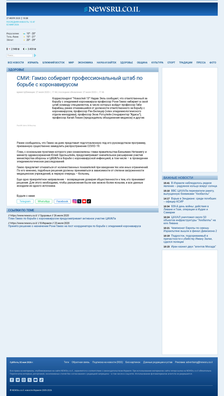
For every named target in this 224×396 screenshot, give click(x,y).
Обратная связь (81, 362)
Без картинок (133, 362)
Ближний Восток (54, 62)
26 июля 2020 (61, 215)
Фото (212, 62)
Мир (71, 62)
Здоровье (126, 62)
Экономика (85, 62)
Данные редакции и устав (157, 362)
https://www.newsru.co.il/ (24, 215)
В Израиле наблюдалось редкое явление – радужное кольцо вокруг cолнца (190, 184)
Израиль (33, 62)
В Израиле (46, 223)
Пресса (201, 62)
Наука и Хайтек (106, 62)
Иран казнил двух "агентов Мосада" (193, 246)
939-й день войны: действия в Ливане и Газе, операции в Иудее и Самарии (186, 209)
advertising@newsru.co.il (199, 362)
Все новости (16, 62)
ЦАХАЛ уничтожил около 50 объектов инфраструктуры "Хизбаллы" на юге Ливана (190, 220)
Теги (66, 362)
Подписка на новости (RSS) (107, 362)
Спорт (171, 62)
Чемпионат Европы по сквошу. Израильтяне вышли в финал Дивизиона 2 (190, 229)
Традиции (185, 62)
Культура (157, 62)
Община (142, 62)
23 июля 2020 (61, 223)
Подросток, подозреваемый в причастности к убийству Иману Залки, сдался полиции (188, 238)
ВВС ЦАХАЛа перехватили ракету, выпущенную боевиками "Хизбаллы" (189, 192)
